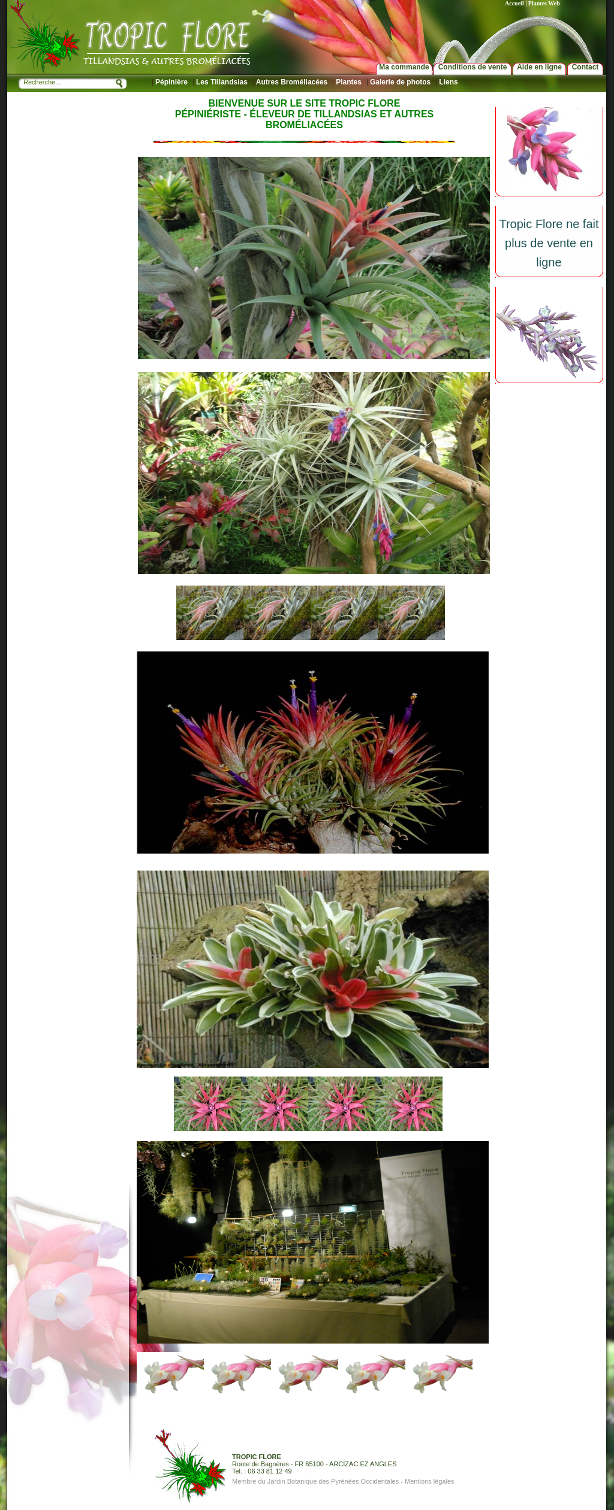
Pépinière (171, 82)
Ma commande (404, 67)
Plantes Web (544, 3)
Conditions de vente (472, 67)
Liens (448, 82)
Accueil (514, 3)
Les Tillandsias (222, 82)
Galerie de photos (400, 82)
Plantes (349, 82)
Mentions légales (430, 1481)
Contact (585, 67)
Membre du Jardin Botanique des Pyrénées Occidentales (315, 1481)
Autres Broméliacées (291, 82)
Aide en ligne (539, 67)
